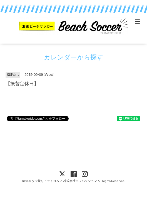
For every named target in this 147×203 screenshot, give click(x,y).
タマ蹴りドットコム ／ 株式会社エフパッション (64, 180)
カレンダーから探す (73, 57)
